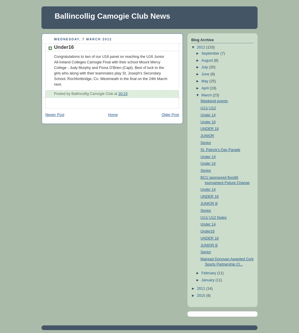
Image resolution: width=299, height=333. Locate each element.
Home (113, 115)
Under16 (64, 47)
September (210, 53)
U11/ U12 (208, 108)
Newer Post (54, 115)
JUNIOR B (209, 204)
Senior (206, 143)
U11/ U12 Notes (214, 218)
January (208, 280)
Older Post (170, 115)
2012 (201, 47)
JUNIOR (207, 136)
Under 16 (208, 122)
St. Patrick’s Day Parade (220, 150)
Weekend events (214, 101)
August (207, 60)
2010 (201, 296)
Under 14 (208, 115)
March (207, 95)
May (205, 81)
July (205, 67)
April (205, 88)
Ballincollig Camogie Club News (112, 16)
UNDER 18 (210, 129)
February (209, 273)
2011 (201, 289)
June (206, 74)
